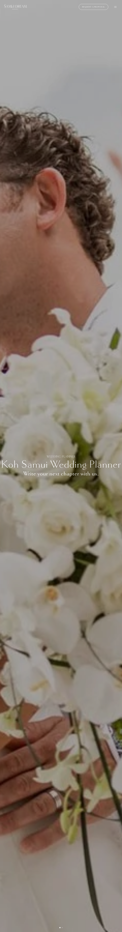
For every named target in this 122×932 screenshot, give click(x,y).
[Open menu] (115, 6)
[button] (60, 927)
